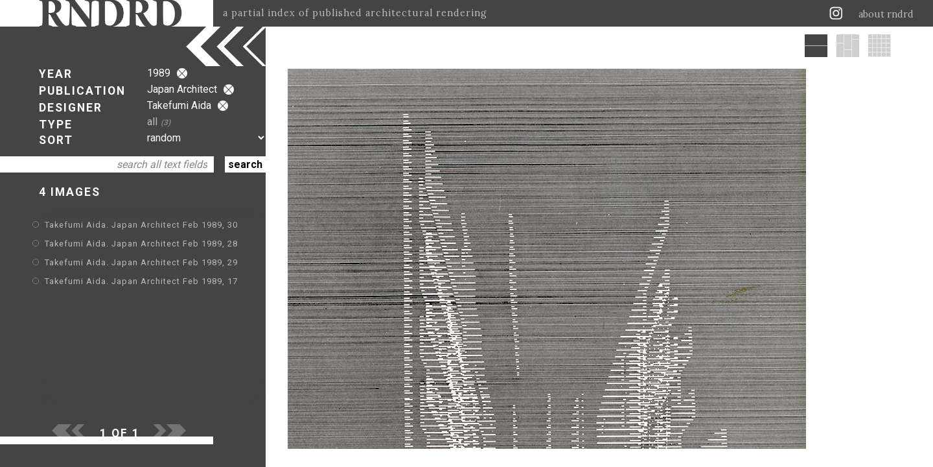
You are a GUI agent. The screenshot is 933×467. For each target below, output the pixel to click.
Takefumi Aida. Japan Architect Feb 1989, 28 (141, 243)
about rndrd (886, 14)
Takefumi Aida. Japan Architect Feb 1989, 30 (141, 225)
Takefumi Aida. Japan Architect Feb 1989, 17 (141, 281)
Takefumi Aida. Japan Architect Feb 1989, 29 (141, 262)
